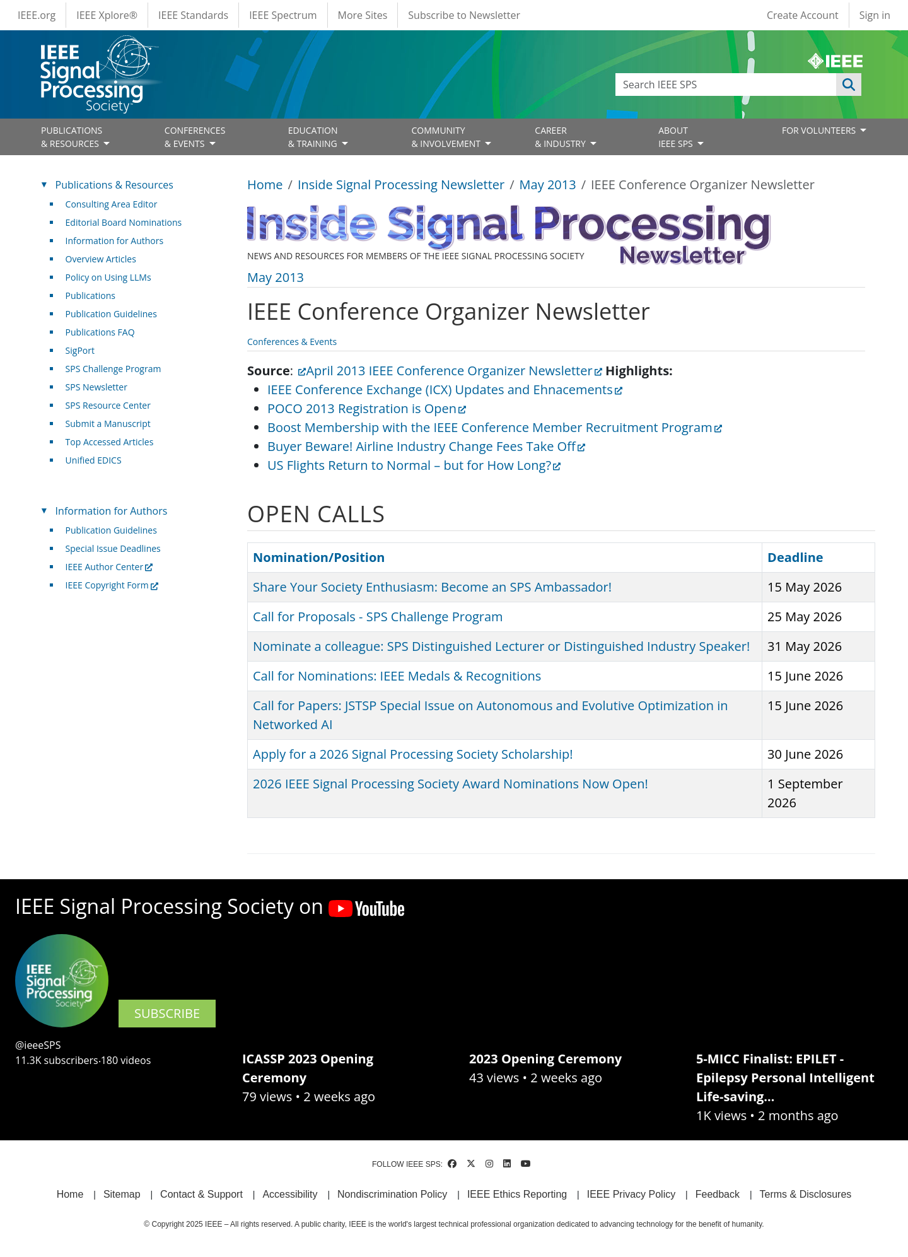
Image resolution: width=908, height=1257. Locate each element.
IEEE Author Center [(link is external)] (109, 567)
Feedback (718, 1194)
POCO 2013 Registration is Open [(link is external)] (366, 408)
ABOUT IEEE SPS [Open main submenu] (676, 136)
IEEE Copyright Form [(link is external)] (112, 585)
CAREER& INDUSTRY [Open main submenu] (561, 136)
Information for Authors (115, 241)
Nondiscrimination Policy (392, 1194)
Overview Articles (101, 259)
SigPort (80, 350)
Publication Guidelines (111, 314)
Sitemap (122, 1194)
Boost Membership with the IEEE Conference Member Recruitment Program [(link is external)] (494, 427)
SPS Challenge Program (113, 369)
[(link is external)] (299, 370)
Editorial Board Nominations (124, 222)
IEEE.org (36, 15)
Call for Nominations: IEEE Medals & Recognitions (397, 675)
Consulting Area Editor (112, 204)
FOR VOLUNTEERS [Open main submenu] (820, 130)
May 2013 (548, 184)
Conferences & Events (292, 342)
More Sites (363, 15)
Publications (90, 295)
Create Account (803, 15)
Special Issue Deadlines (113, 548)
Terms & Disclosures (806, 1194)
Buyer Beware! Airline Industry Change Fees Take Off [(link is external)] (426, 446)
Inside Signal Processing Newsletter (401, 184)
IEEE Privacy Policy (631, 1194)
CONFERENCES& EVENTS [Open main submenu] (195, 136)
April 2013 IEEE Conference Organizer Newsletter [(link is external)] (454, 370)
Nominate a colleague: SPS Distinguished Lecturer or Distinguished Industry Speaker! (501, 646)
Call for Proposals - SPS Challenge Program (378, 616)
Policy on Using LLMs (108, 277)
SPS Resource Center (108, 405)
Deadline (795, 557)
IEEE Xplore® (106, 15)
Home (265, 184)
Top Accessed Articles (110, 442)
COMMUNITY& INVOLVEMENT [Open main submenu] (446, 136)
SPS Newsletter (96, 387)
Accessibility (289, 1194)
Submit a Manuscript (108, 424)
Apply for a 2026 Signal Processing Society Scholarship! (413, 754)
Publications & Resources (114, 185)
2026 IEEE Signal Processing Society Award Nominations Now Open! (450, 783)
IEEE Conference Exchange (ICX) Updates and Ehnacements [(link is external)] (444, 389)
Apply (848, 84)
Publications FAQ (100, 332)
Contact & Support (201, 1194)
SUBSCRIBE (167, 1013)
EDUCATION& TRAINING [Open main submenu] (314, 136)
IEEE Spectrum (283, 15)
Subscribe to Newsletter (464, 15)
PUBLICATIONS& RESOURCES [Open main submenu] (71, 136)
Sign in (874, 15)
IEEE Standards (193, 15)
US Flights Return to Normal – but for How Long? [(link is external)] (414, 465)
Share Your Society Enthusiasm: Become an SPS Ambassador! (432, 586)
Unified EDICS (94, 460)
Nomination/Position (319, 557)
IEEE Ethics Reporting (517, 1194)
